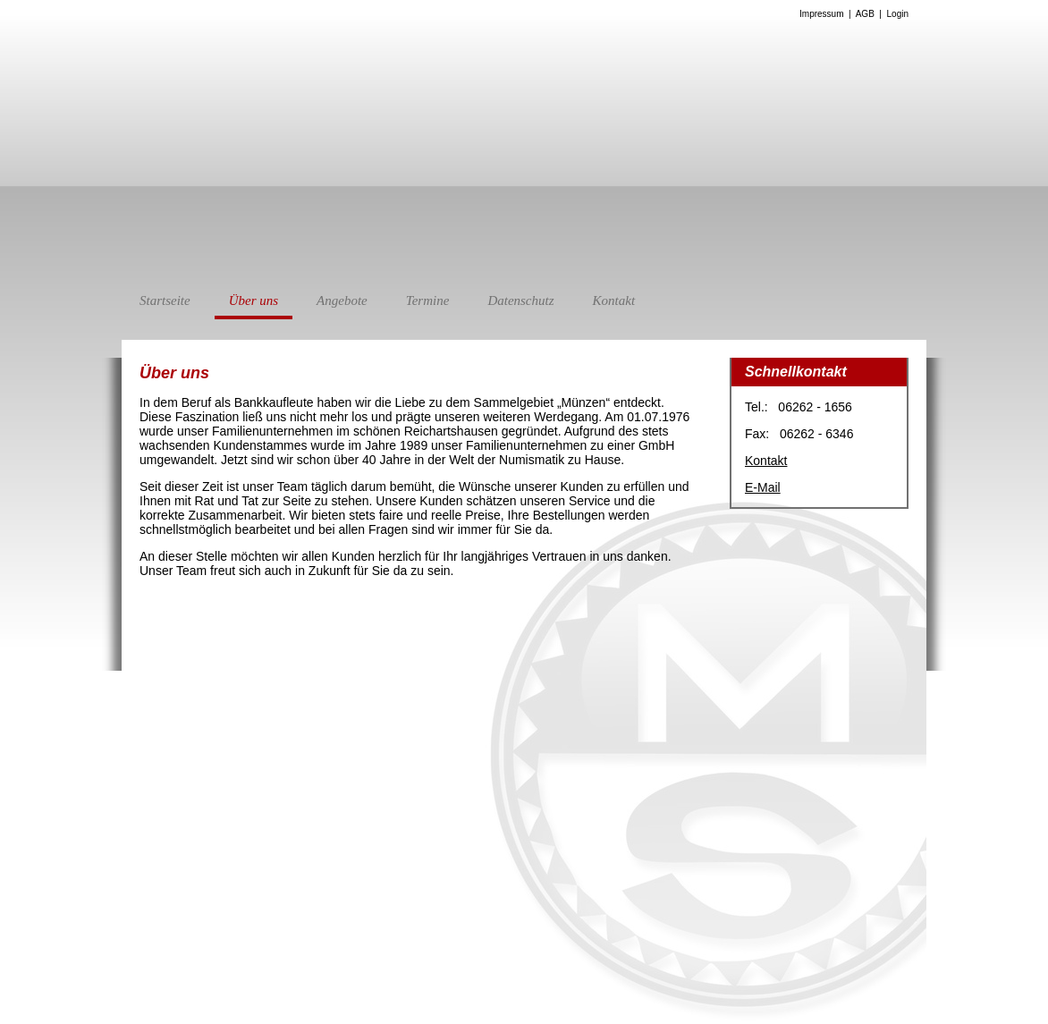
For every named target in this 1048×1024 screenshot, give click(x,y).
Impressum (821, 14)
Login (898, 14)
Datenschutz (520, 300)
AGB (865, 14)
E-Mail (763, 487)
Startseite (164, 300)
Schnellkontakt (796, 371)
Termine (428, 300)
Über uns (253, 306)
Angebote (342, 300)
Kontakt (614, 300)
